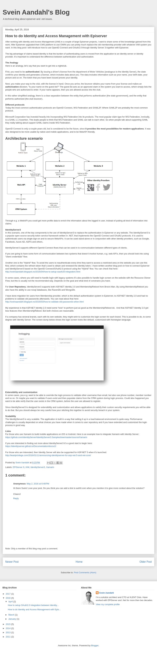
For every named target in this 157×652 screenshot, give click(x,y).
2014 (8, 628)
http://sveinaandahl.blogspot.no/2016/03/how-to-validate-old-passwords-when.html (44, 301)
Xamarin (50, 467)
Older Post (145, 561)
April (10, 601)
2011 (8, 636)
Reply (16, 498)
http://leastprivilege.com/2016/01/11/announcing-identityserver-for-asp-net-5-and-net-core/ (48, 455)
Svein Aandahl (106, 593)
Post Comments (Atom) (85, 572)
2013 (8, 632)
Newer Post (12, 561)
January (12, 619)
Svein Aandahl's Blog (36, 12)
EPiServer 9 (18, 467)
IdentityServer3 (38, 467)
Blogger (94, 645)
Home (79, 561)
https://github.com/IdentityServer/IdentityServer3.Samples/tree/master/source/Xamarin (46, 437)
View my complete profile (108, 604)
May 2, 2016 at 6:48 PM (38, 483)
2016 (8, 598)
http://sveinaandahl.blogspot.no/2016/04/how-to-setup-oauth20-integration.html (42, 271)
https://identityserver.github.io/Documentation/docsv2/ (30, 446)
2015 (8, 624)
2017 (8, 594)
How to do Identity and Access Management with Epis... (34, 609)
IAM (27, 467)
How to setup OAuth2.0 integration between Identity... (33, 605)
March (11, 615)
